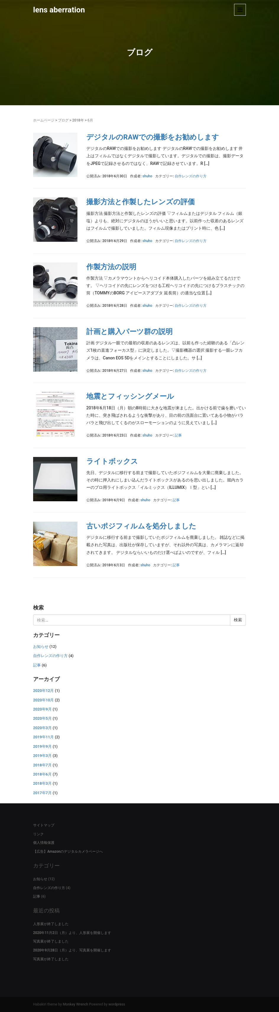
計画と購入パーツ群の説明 (129, 331)
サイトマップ (43, 825)
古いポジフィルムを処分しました (141, 526)
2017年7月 (42, 793)
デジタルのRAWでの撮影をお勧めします (152, 137)
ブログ (63, 120)
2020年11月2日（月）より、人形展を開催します (72, 933)
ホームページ (43, 120)
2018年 (78, 120)
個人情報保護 (43, 843)
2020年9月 (42, 709)
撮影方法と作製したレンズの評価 (140, 202)
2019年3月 (42, 755)
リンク (38, 834)
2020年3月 (42, 728)
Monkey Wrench (75, 1004)
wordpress (116, 1004)
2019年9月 (42, 746)
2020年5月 (42, 718)
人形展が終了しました (51, 924)
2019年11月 (43, 737)
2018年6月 (42, 774)
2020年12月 (43, 690)
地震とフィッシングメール (130, 396)
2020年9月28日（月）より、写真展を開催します (72, 950)
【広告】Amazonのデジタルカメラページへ (68, 851)
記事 (178, 435)
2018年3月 (42, 783)
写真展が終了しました (51, 941)
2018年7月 (42, 765)
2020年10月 (43, 700)
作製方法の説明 (111, 267)
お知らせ (40, 646)
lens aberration (59, 9)
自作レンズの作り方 (191, 176)
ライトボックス (112, 461)
